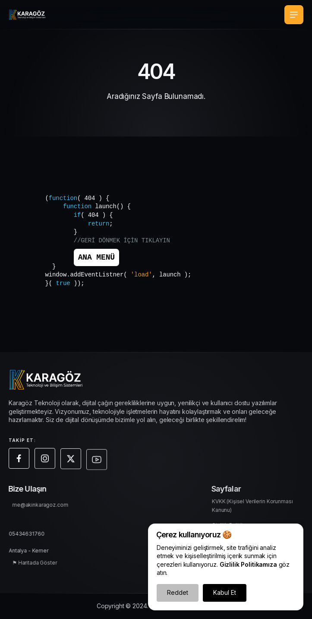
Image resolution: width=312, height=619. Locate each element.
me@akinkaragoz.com (42, 506)
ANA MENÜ (96, 257)
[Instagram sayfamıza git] (46, 462)
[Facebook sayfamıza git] (20, 461)
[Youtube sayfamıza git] (98, 467)
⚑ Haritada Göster (37, 564)
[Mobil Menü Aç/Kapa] (293, 14)
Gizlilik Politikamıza (248, 564)
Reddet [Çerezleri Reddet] (177, 592)
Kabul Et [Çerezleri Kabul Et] (224, 592)
